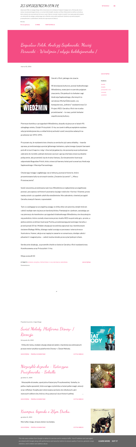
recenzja (103, 92)
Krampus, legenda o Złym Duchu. (46, 411)
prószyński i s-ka (106, 89)
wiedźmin (104, 95)
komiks (103, 84)
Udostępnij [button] (105, 74)
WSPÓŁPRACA (50, 24)
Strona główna (25, 24)
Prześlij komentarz (38, 354)
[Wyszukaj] (105, 6)
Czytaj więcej (78, 354)
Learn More (104, 441)
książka (103, 87)
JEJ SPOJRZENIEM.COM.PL (39, 6)
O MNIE (37, 24)
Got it (115, 441)
